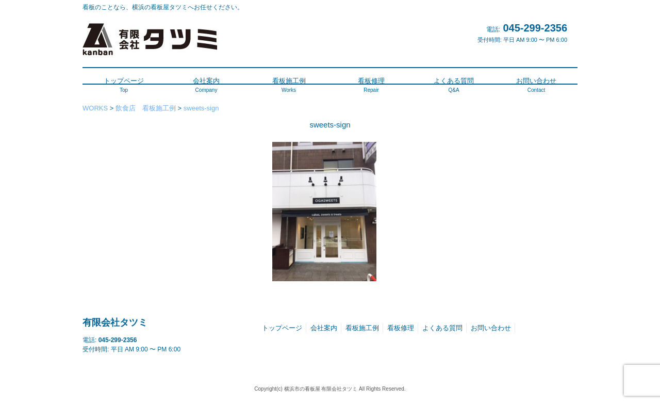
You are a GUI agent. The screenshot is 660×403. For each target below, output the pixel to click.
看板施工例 (362, 328)
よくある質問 (442, 328)
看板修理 (400, 328)
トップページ (282, 328)
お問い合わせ (491, 328)
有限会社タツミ (114, 322)
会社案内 (323, 328)
